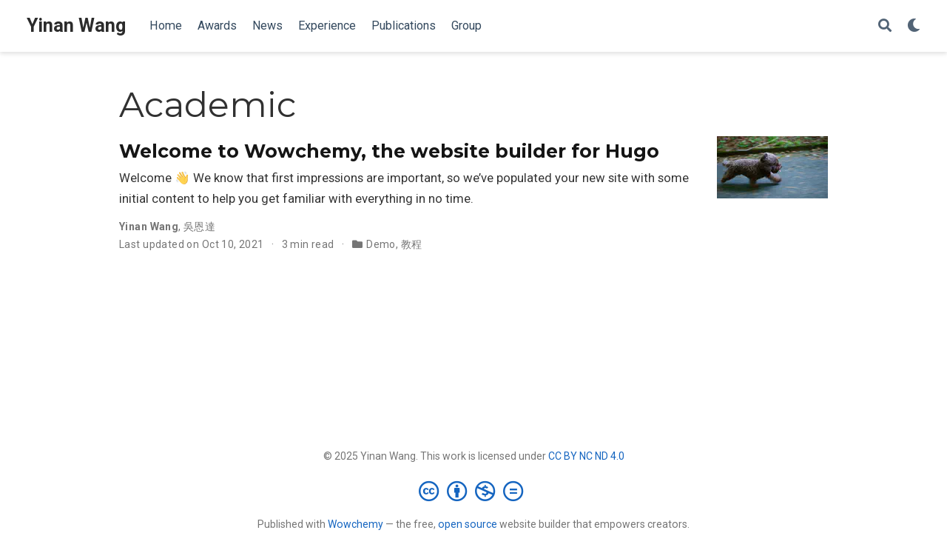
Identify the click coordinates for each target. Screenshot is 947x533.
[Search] (885, 26)
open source (467, 524)
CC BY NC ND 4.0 (586, 456)
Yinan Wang (76, 25)
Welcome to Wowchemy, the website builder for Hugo (389, 151)
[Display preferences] (913, 26)
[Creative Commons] (474, 490)
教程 (411, 244)
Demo (381, 244)
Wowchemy (355, 524)
